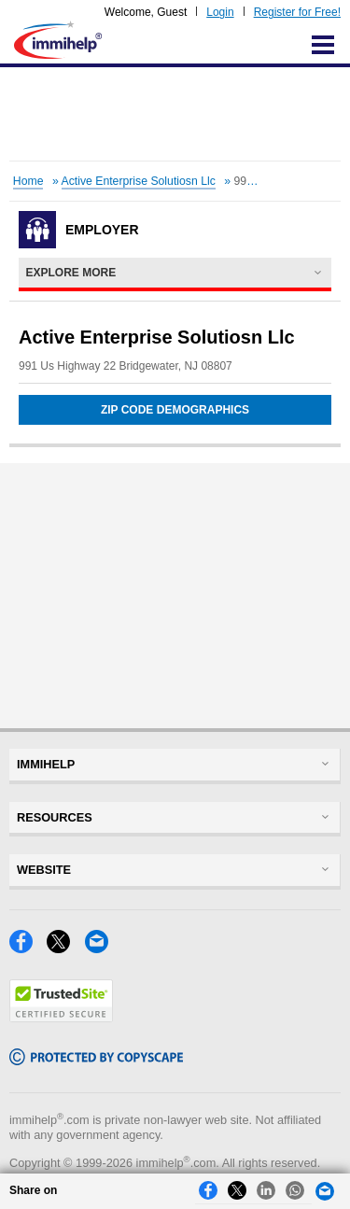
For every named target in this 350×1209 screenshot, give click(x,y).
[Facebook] (28, 948)
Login (219, 12)
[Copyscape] (96, 1060)
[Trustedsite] (61, 1017)
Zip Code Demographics (175, 409)
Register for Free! (297, 12)
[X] (65, 948)
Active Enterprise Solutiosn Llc (139, 181)
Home (28, 181)
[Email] (102, 948)
